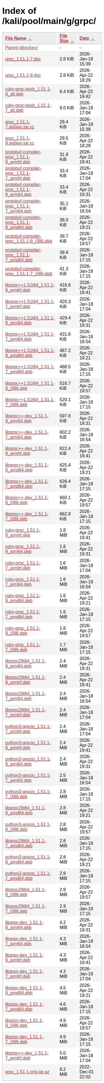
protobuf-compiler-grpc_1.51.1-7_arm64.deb (23, 206)
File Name (15, 38)
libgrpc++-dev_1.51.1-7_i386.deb (27, 516)
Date (84, 38)
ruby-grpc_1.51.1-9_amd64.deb (22, 598)
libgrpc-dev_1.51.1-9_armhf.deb (24, 957)
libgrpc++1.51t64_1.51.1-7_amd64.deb (30, 369)
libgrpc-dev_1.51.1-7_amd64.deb (24, 1006)
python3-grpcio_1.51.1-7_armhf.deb (28, 729)
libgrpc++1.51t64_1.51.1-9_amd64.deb (30, 353)
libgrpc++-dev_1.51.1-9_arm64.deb (27, 418)
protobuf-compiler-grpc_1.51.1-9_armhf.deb (23, 157)
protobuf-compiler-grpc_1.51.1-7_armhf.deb (23, 173)
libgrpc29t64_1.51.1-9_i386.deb (25, 892)
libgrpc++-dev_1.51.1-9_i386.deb (27, 500)
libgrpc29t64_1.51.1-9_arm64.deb (25, 663)
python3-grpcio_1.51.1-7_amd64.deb (28, 876)
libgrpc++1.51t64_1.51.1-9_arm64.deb (30, 320)
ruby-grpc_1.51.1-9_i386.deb (22, 630)
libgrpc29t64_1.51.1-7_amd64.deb (25, 843)
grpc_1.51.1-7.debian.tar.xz (19, 124)
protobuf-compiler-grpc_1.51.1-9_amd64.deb (23, 222)
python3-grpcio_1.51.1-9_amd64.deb (28, 859)
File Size (64, 38)
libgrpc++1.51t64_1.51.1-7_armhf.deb (30, 304)
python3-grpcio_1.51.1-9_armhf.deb (28, 745)
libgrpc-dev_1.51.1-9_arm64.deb (24, 925)
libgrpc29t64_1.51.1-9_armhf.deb (25, 680)
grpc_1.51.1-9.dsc (23, 75)
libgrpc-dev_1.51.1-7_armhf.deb (24, 974)
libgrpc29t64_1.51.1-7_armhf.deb (25, 712)
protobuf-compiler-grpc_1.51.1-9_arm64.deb (23, 189)
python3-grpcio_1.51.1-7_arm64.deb (28, 778)
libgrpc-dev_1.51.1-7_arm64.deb (24, 941)
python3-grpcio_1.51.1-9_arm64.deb (28, 761)
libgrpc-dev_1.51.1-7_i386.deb (24, 1039)
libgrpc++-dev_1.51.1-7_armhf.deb (27, 1055)
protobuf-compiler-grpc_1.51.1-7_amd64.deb (23, 255)
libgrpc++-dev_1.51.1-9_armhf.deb (27, 451)
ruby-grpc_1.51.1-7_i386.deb (22, 647)
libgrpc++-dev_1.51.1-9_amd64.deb (27, 467)
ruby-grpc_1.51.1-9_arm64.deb (22, 549)
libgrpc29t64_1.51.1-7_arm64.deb (25, 696)
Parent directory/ (21, 47)
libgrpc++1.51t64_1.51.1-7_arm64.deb (30, 336)
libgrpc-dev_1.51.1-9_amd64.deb (24, 990)
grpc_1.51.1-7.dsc (23, 59)
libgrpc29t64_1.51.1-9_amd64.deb (25, 810)
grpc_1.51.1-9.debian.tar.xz (19, 140)
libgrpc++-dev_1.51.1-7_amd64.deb (27, 484)
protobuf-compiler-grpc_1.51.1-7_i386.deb (28, 271)
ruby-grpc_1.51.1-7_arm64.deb (22, 582)
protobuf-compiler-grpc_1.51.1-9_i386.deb (28, 238)
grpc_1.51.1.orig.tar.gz (27, 1071)
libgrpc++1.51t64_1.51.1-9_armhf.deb (30, 287)
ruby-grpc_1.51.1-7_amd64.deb (22, 614)
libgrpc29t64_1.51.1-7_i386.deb (25, 908)
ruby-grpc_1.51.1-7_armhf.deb (22, 565)
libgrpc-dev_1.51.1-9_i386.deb (24, 1023)
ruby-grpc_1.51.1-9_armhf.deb (22, 532)
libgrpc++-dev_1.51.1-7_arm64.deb (27, 434)
